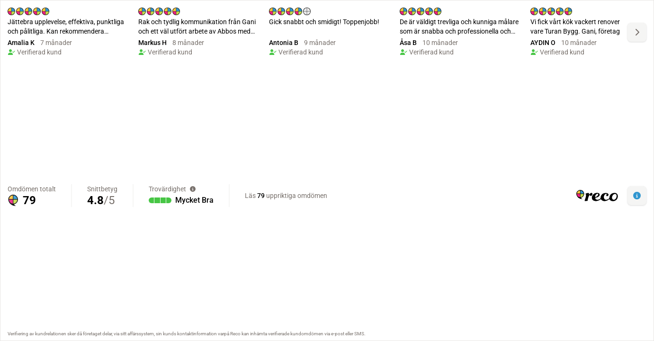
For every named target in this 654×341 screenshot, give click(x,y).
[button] (636, 195)
